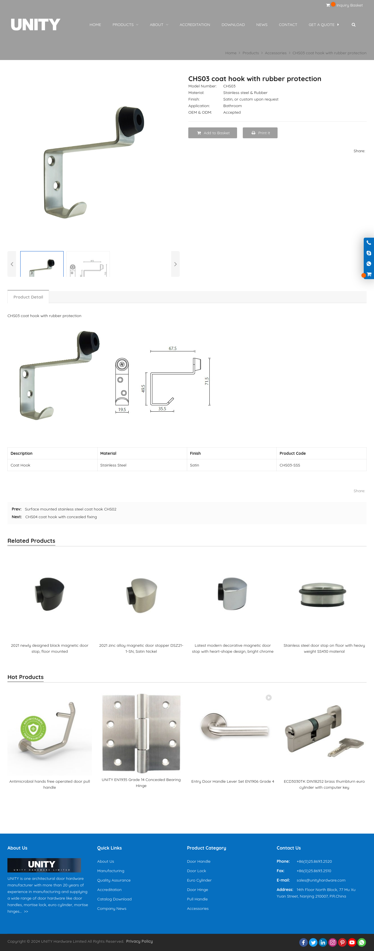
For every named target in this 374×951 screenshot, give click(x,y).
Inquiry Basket (344, 5)
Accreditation (109, 889)
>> (26, 911)
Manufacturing (110, 870)
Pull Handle (197, 899)
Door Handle (198, 861)
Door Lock (196, 870)
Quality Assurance (114, 880)
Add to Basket (213, 132)
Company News (111, 908)
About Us (105, 861)
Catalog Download (114, 899)
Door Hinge (197, 889)
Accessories (198, 908)
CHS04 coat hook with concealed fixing (61, 516)
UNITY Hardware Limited (63, 941)
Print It (261, 132)
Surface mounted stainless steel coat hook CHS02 (70, 509)
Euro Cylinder (199, 880)
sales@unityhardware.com (321, 880)
